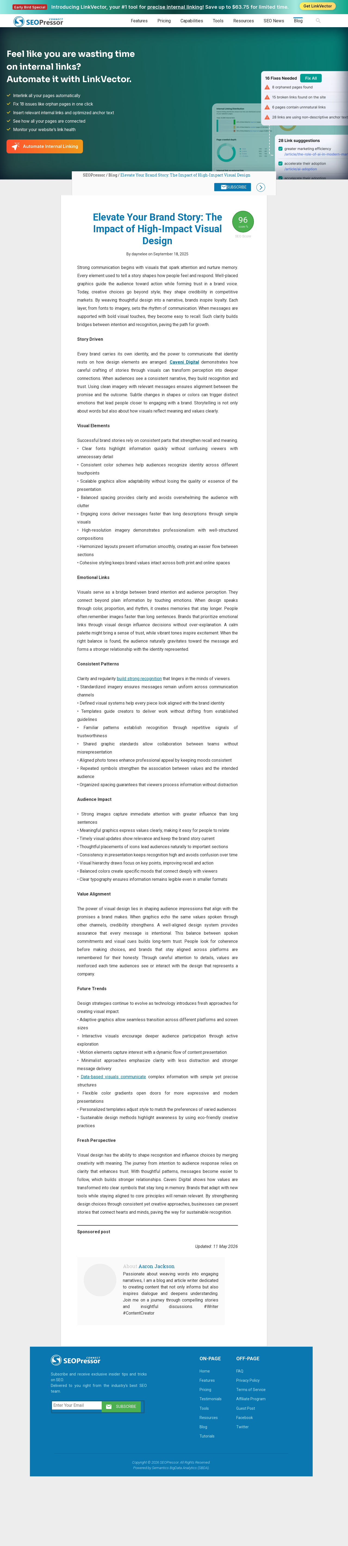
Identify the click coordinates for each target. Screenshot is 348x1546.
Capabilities (192, 20)
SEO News (274, 20)
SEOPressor (94, 176)
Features (139, 20)
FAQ (235, 1440)
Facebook (240, 1487)
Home (200, 1440)
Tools (218, 20)
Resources (243, 20)
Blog (298, 20)
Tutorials (202, 1505)
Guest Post (241, 1478)
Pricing (164, 20)
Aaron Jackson (157, 1335)
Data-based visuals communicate (113, 1129)
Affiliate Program (246, 1468)
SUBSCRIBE (235, 189)
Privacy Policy (243, 1450)
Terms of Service (246, 1459)
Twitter (238, 1496)
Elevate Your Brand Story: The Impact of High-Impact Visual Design (185, 176)
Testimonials (206, 1468)
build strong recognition (140, 715)
